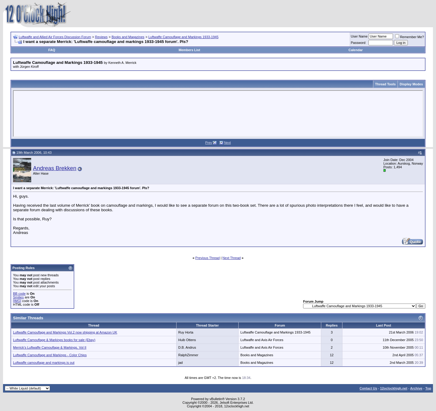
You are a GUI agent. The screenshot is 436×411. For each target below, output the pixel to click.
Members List (189, 50)
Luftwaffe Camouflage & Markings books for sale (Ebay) (54, 340)
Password (358, 42)
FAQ (51, 50)
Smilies (18, 297)
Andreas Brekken (54, 168)
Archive (416, 388)
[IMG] (17, 301)
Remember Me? (409, 37)
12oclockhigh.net (393, 388)
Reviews (101, 37)
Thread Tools (385, 84)
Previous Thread (207, 258)
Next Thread (232, 258)
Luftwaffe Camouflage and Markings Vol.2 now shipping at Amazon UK (65, 332)
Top (428, 388)
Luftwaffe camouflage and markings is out (43, 362)
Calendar (355, 50)
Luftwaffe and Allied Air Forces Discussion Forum (55, 37)
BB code (19, 293)
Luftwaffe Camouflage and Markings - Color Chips (50, 355)
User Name (359, 36)
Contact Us (368, 388)
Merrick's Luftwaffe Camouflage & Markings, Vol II (49, 347)
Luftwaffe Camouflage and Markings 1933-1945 (183, 37)
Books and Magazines (128, 37)
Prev (208, 142)
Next (227, 142)
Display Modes (411, 84)
